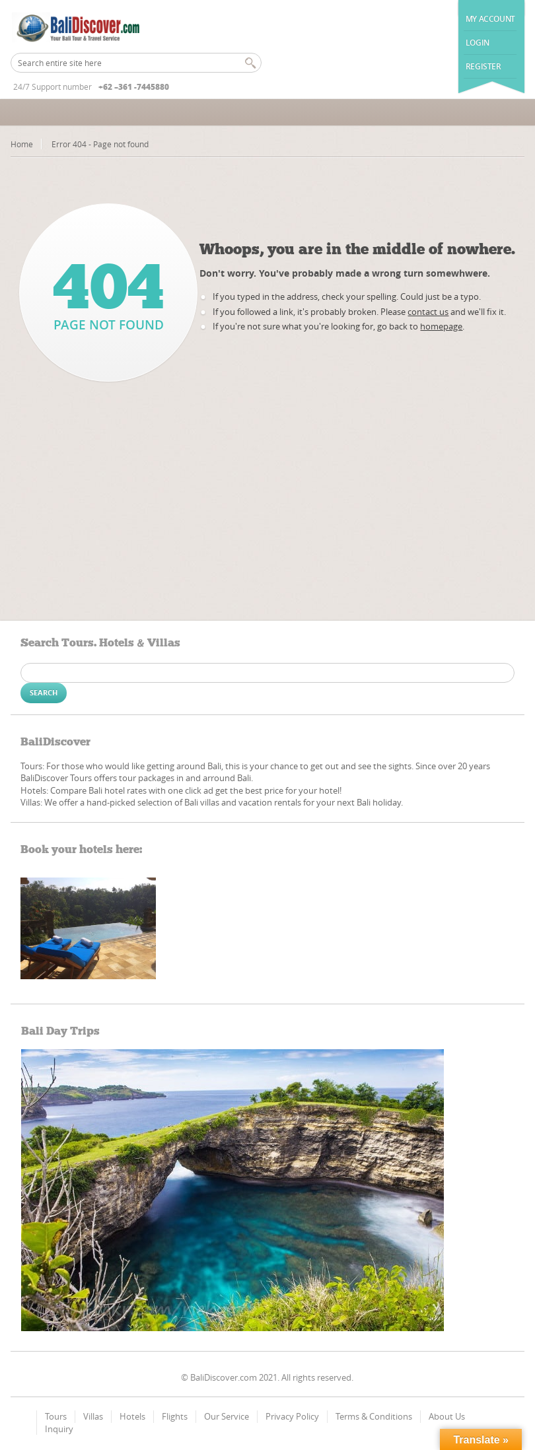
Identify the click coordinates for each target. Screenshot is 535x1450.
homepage (441, 326)
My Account (490, 18)
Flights (175, 1416)
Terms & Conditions (374, 1416)
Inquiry (59, 1429)
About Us (447, 1416)
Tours (56, 1416)
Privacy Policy (292, 1416)
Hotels (132, 1416)
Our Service (226, 1416)
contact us (428, 312)
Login (477, 42)
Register (483, 66)
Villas (93, 1416)
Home (22, 144)
